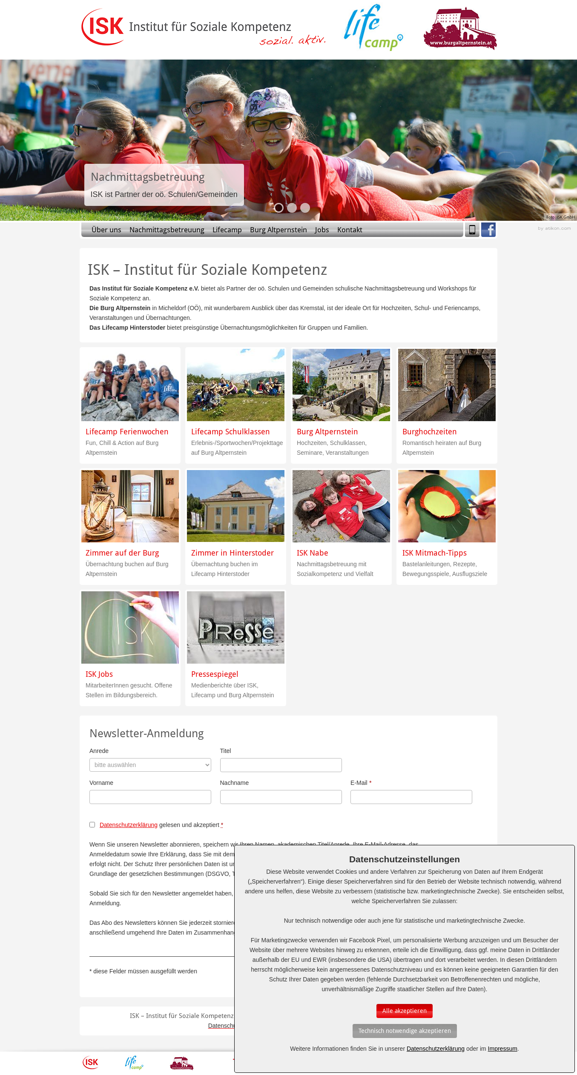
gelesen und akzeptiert (161, 824)
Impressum (502, 1048)
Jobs (322, 229)
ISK (90, 1062)
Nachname (234, 782)
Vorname (101, 782)
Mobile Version (472, 229)
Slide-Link (164, 185)
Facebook (488, 229)
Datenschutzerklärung (129, 824)
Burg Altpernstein (278, 229)
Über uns (106, 229)
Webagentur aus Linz (554, 229)
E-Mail (360, 782)
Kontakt (349, 229)
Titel (225, 750)
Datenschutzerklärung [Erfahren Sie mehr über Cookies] (436, 1048)
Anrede (99, 750)
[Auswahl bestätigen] (404, 1011)
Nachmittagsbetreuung (166, 229)
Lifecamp (227, 229)
